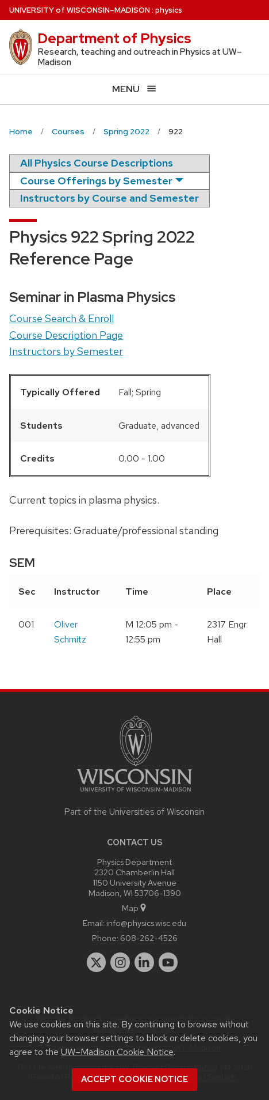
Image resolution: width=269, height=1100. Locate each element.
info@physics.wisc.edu (146, 922)
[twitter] (96, 962)
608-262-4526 (149, 937)
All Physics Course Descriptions (96, 162)
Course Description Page (66, 335)
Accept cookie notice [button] (134, 1079)
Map (135, 907)
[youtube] (168, 962)
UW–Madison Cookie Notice (117, 1052)
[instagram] (120, 962)
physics (168, 10)
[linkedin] (144, 962)
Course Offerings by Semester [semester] (96, 180)
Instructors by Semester (66, 351)
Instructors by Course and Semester (109, 198)
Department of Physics (114, 38)
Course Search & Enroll (61, 318)
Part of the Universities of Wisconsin (134, 812)
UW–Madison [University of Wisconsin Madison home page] (79, 10)
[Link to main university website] (134, 794)
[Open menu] (134, 89)
